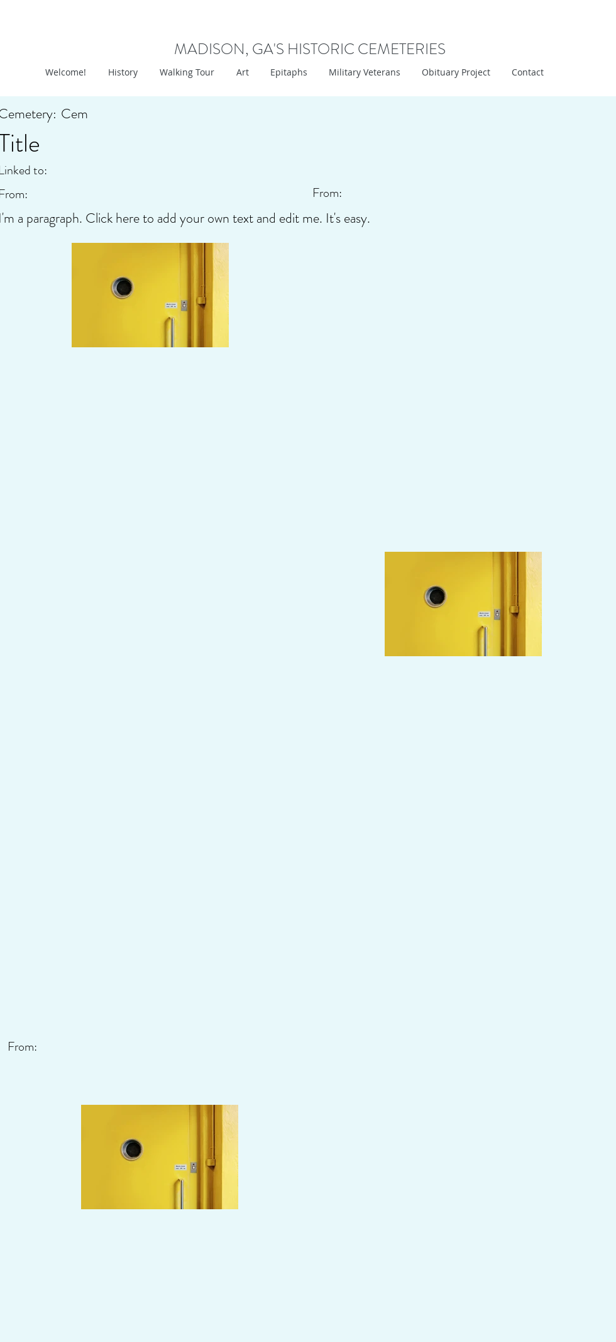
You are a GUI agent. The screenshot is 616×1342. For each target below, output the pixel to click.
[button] (241, 72)
